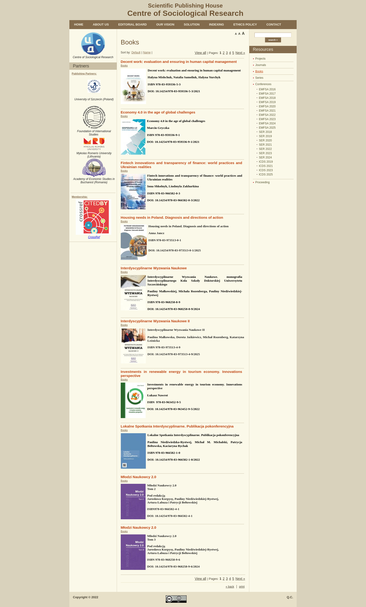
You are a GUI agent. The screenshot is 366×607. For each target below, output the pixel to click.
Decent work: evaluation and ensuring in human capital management (179, 62)
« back (230, 586)
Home (78, 24)
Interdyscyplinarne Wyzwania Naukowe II (155, 321)
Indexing (216, 24)
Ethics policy (245, 24)
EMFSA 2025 (267, 127)
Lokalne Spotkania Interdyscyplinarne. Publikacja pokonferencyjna (177, 426)
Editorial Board (132, 24)
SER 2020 (265, 140)
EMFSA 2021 (267, 110)
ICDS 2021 (266, 166)
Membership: (80, 196)
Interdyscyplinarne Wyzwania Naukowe (154, 268)
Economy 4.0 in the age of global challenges (158, 112)
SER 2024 (265, 157)
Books (259, 71)
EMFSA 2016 (267, 89)
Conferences (263, 84)
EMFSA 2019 (267, 102)
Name (147, 52)
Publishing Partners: (84, 73)
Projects (260, 58)
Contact (273, 24)
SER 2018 (265, 132)
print (242, 586)
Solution (192, 24)
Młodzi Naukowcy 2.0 (138, 477)
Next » (240, 53)
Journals (260, 65)
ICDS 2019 (266, 161)
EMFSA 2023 (267, 119)
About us (101, 24)
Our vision (165, 24)
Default (135, 52)
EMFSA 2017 (267, 93)
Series (259, 77)
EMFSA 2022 (267, 115)
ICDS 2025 (266, 174)
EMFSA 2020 (267, 106)
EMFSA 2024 (267, 123)
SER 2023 (265, 153)
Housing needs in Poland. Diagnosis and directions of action (172, 217)
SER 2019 (265, 136)
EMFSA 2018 (267, 98)
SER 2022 (265, 149)
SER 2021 (265, 144)
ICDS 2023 (266, 170)
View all (200, 53)
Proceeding (262, 182)
